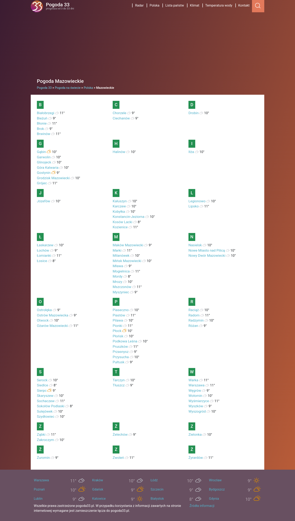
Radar (139, 5)
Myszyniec (121, 292)
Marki (117, 250)
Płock (117, 331)
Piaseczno (121, 310)
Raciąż (193, 310)
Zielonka (195, 434)
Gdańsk (97, 489)
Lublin (38, 499)
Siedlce (42, 385)
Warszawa (196, 385)
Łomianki (44, 255)
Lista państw (174, 5)
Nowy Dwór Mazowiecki (206, 255)
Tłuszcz (119, 385)
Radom (194, 315)
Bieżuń (42, 118)
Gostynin (44, 173)
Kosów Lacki (122, 222)
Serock (42, 380)
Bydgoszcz (217, 489)
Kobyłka (119, 211)
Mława (118, 266)
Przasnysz (121, 352)
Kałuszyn (120, 201)
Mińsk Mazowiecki (127, 261)
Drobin (193, 113)
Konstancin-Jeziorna (128, 217)
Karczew (119, 206)
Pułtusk (118, 362)
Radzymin (196, 320)
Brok (40, 129)
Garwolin (44, 157)
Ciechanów (121, 118)
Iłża (191, 152)
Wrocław (215, 480)
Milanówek (121, 255)
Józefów (43, 201)
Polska (154, 5)
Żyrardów (195, 458)
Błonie (42, 123)
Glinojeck (44, 162)
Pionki (117, 326)
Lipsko (193, 206)
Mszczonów (122, 287)
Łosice (42, 261)
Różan (193, 326)
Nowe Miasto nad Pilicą (206, 250)
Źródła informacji (201, 506)
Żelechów (120, 434)
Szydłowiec (45, 416)
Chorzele (119, 113)
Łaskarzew (45, 245)
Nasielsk (195, 245)
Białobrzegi (45, 113)
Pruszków (120, 346)
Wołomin (195, 396)
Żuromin (43, 458)
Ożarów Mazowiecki (52, 326)
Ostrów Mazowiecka (52, 315)
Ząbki (41, 434)
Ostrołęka (44, 310)
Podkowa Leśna (125, 341)
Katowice (99, 499)
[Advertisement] (147, 43)
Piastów (119, 315)
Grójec (42, 183)
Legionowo (196, 201)
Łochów (43, 250)
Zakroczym (45, 440)
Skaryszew (45, 396)
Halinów (119, 152)
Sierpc (42, 390)
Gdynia (214, 499)
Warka (193, 380)
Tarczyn (119, 380)
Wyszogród (197, 411)
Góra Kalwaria (47, 167)
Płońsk (118, 336)
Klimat (194, 5)
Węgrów (194, 390)
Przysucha (121, 357)
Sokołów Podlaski (50, 406)
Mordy (118, 276)
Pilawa (118, 320)
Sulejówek (45, 411)
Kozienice (120, 227)
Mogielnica (121, 271)
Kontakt (244, 5)
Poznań (39, 489)
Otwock (43, 320)
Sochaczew (45, 401)
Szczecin (157, 489)
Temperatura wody (218, 5)
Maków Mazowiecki (128, 245)
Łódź (154, 480)
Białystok (157, 499)
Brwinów (43, 134)
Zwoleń (118, 458)
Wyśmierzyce (198, 401)
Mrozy (117, 282)
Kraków (97, 480)
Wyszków (195, 406)
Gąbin (41, 152)
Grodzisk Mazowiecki (53, 178)
